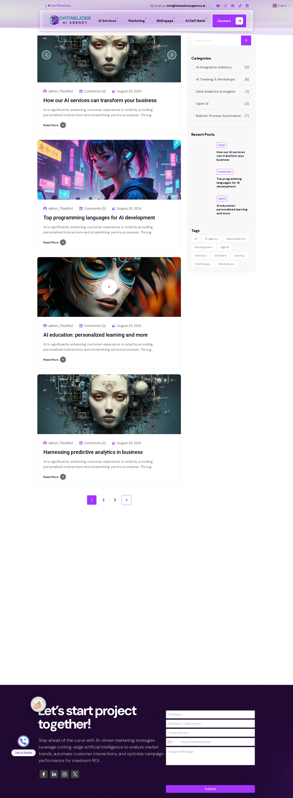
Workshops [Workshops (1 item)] (226, 264)
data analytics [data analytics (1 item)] (236, 239)
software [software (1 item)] (220, 255)
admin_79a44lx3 (60, 91)
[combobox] (170, 742)
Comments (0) (95, 91)
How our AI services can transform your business (99, 100)
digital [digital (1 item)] (224, 247)
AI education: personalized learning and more (95, 335)
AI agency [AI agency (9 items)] (211, 239)
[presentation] (194, 783)
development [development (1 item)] (204, 247)
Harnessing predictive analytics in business (93, 452)
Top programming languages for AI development (99, 218)
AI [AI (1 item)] (196, 239)
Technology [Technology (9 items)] (203, 264)
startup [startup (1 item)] (239, 255)
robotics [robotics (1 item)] (200, 255)
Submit (210, 789)
